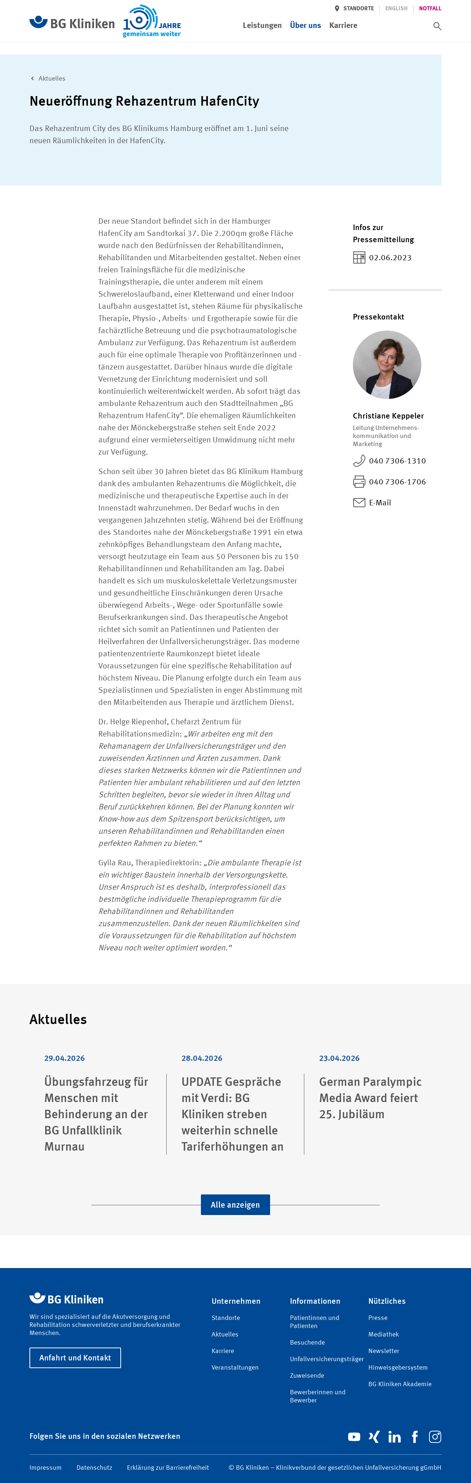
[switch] (437, 26)
